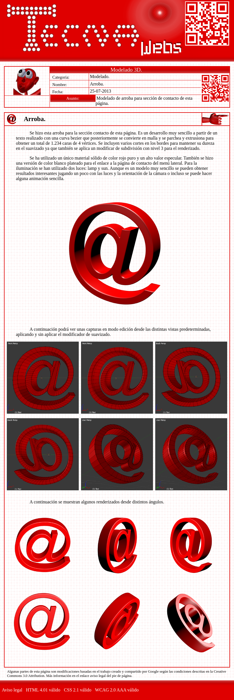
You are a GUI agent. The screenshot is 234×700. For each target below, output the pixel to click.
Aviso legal (12, 689)
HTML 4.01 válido (43, 689)
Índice (215, 119)
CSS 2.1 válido (77, 689)
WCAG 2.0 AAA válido (117, 689)
